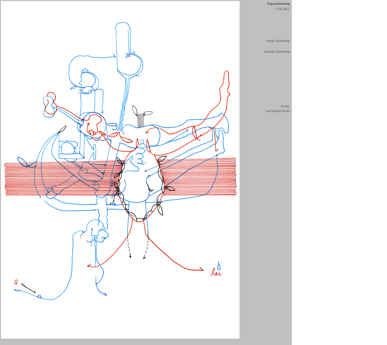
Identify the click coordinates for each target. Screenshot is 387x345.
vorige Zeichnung (278, 41)
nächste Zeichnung (277, 51)
